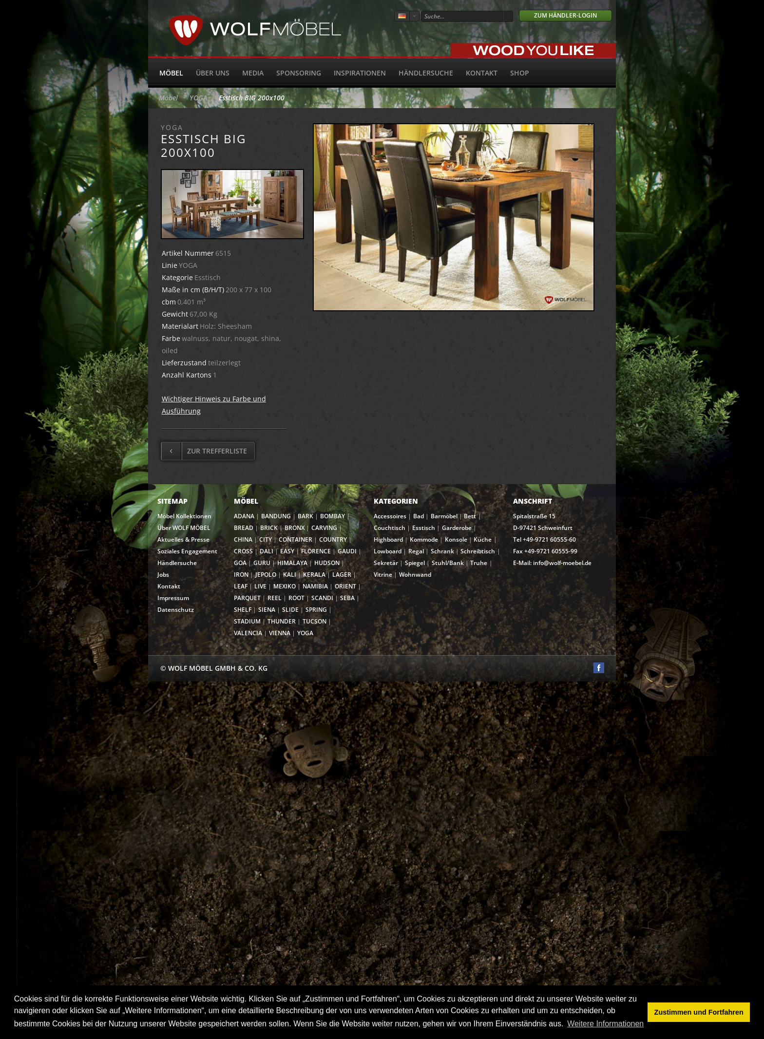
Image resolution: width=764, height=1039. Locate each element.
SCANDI (322, 598)
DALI (266, 551)
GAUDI (347, 551)
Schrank (442, 551)
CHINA (243, 539)
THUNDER (281, 621)
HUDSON (327, 563)
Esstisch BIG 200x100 (252, 97)
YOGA (198, 97)
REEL (274, 598)
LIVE (260, 586)
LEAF (241, 586)
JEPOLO (265, 574)
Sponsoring (298, 72)
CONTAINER (295, 539)
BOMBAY (332, 516)
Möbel (171, 72)
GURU (261, 563)
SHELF (242, 609)
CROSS (243, 551)
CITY (265, 539)
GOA (240, 563)
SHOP (519, 72)
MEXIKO (284, 586)
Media (253, 72)
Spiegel (415, 563)
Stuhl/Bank (448, 563)
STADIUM (247, 621)
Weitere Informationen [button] (605, 1024)
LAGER (341, 574)
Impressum (173, 598)
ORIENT (345, 586)
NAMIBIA (315, 586)
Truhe (478, 563)
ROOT (296, 598)
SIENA (266, 609)
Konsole (456, 539)
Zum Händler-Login (565, 15)
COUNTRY (333, 539)
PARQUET (247, 598)
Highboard (388, 539)
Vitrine (383, 574)
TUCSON (314, 621)
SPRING (316, 609)
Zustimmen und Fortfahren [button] (699, 1012)
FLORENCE (316, 551)
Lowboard (387, 551)
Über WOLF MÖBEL (183, 528)
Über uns (212, 72)
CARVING (324, 528)
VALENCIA (248, 633)
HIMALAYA (292, 563)
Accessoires (390, 516)
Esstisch (423, 528)
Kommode (424, 539)
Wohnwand (415, 574)
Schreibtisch (477, 551)
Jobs (163, 574)
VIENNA (279, 633)
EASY (287, 551)
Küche (483, 539)
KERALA (314, 574)
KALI (289, 574)
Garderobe (457, 528)
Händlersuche (426, 72)
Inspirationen (360, 72)
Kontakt (481, 72)
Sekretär (386, 563)
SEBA (347, 598)
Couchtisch (389, 528)
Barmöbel (444, 516)
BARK (305, 516)
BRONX (295, 528)
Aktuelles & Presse (183, 539)
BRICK (269, 528)
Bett (470, 516)
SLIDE (290, 609)
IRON (241, 574)
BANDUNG (276, 516)
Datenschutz (175, 609)
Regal (416, 551)
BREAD (243, 528)
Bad (418, 516)
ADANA (244, 516)
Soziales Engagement (187, 551)
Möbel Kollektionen (184, 516)
